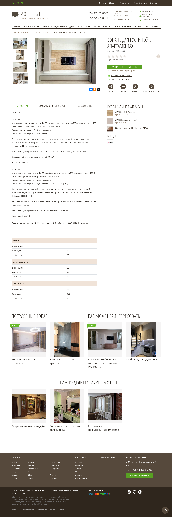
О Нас (53, 457)
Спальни (114, 26)
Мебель (16, 26)
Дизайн (78, 475)
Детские (74, 26)
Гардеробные (59, 26)
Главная (15, 32)
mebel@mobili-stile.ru (122, 19)
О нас (113, 3)
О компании (55, 462)
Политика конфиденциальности (24, 509)
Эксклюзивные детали (52, 105)
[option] (20, 44)
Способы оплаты (82, 478)
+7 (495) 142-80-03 (98, 13)
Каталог (103, 3)
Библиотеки (99, 26)
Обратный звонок (118, 79)
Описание (22, 105)
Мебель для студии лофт (142, 359)
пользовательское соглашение (51, 509)
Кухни (137, 26)
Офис (146, 26)
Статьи (53, 475)
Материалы (54, 468)
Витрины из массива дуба (28, 426)
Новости (53, 478)
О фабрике (54, 465)
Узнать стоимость (124, 67)
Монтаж (78, 472)
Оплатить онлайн (148, 20)
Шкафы (85, 26)
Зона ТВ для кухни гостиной (23, 361)
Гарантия (79, 465)
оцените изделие (115, 59)
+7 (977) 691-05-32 (98, 18)
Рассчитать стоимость (145, 15)
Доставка (79, 462)
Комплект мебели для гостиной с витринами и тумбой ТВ (104, 363)
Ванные (126, 26)
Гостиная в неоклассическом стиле (103, 428)
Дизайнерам (140, 3)
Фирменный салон (136, 457)
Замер (78, 468)
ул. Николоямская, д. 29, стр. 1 (123, 12)
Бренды (53, 472)
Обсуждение (84, 105)
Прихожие (29, 26)
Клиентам (125, 3)
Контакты (154, 3)
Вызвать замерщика (119, 75)
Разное (156, 26)
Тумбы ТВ (44, 32)
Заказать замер (147, 11)
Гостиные (43, 26)
